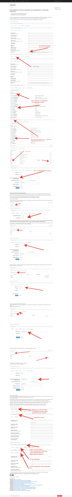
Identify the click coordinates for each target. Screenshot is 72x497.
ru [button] (61, 1)
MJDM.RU (60, 495)
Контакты (17, 495)
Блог (19, 1)
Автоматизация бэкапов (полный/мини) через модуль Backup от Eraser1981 (25, 481)
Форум (27, 1)
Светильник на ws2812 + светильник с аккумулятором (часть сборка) (24, 488)
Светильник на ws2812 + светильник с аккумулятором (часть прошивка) (24, 487)
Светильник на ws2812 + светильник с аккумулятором (21, 490)
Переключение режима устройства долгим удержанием (22, 480)
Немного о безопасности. (17, 479)
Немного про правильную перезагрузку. (19, 489)
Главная (12, 1)
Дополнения (23, 1)
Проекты (15, 1)
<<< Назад (11, 7)
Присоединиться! (56, 1)
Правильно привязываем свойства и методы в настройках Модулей (24, 483)
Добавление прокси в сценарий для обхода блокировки (22, 482)
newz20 (59, 9)
